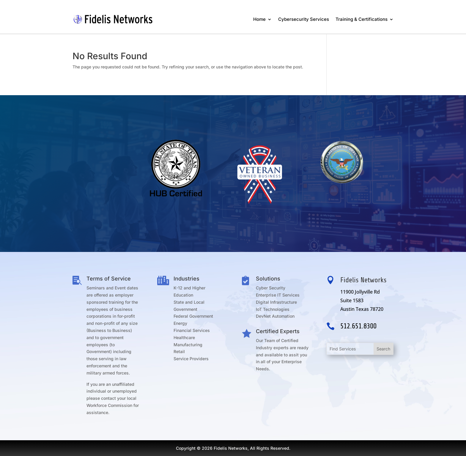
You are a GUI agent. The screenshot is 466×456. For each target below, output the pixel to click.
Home (259, 19)
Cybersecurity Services (303, 19)
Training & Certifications (362, 19)
